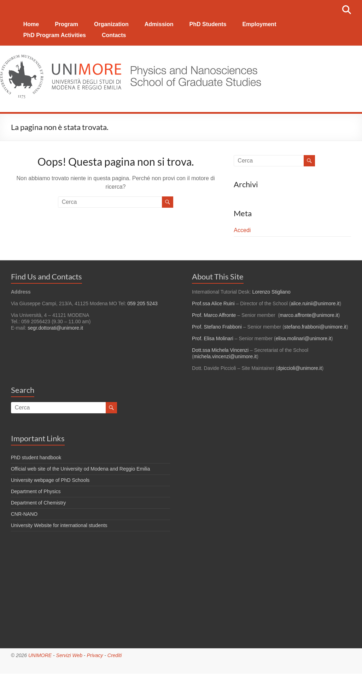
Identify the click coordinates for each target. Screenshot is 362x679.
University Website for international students (59, 525)
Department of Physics (36, 491)
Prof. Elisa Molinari (212, 338)
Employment (259, 24)
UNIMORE (40, 655)
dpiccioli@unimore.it (300, 368)
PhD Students (208, 24)
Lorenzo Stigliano (271, 292)
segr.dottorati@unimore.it (55, 328)
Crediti (114, 655)
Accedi (242, 230)
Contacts (114, 35)
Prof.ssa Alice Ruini (213, 303)
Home (31, 24)
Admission (159, 24)
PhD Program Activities (54, 35)
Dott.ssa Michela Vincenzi (220, 350)
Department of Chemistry (38, 503)
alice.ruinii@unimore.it (315, 303)
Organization (111, 24)
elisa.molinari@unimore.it (303, 338)
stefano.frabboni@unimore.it (315, 327)
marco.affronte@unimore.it (309, 315)
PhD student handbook (36, 457)
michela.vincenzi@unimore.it (225, 356)
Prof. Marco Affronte (214, 315)
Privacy (95, 655)
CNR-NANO (24, 514)
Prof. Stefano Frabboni (217, 327)
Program (66, 24)
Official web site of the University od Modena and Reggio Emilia (80, 469)
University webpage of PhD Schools (50, 480)
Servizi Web (69, 655)
